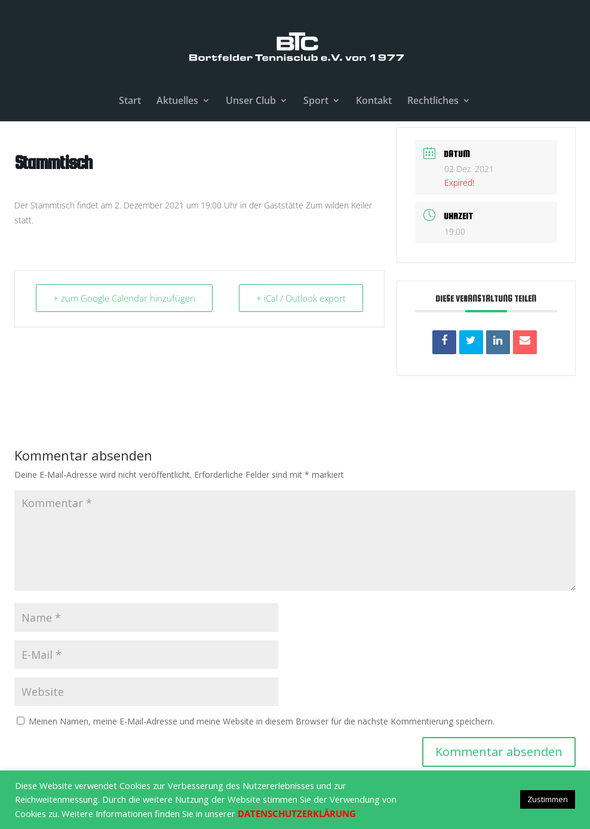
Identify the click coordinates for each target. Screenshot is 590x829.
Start (130, 101)
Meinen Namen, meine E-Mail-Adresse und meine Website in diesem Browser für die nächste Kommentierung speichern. (261, 721)
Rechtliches (433, 101)
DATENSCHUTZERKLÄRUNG (297, 813)
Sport (315, 101)
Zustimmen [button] (547, 799)
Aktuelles (177, 101)
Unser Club (251, 101)
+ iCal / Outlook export (301, 298)
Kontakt (374, 101)
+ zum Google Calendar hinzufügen (124, 298)
